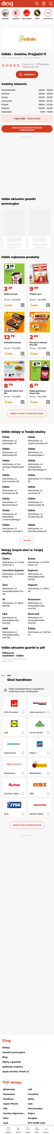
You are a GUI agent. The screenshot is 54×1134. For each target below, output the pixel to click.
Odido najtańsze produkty (20, 257)
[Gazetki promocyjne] (8, 1130)
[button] (37, 4)
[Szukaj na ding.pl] (27, 1130)
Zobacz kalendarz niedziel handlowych (27, 129)
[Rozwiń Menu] (46, 1130)
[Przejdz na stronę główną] (7, 4)
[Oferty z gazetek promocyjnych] (18, 1130)
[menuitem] (8, 1130)
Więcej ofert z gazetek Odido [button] (27, 413)
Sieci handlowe (19, 680)
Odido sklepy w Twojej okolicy (23, 432)
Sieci (9, 676)
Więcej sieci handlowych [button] (27, 825)
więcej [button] (27, 540)
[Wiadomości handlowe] (37, 1130)
